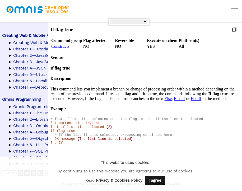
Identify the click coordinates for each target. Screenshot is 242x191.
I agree (154, 180)
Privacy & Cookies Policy (119, 180)
